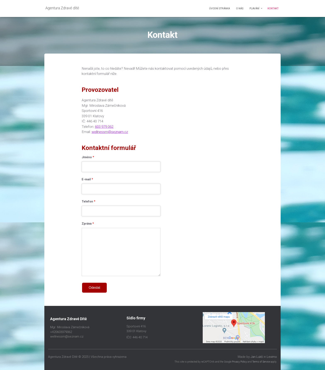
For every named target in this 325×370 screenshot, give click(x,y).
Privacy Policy (239, 361)
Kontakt (273, 8)
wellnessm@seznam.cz (110, 132)
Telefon (88, 201)
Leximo (272, 357)
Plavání (254, 8)
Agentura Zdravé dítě (62, 8)
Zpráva (88, 223)
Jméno (88, 157)
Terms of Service (261, 361)
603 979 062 (104, 127)
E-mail (87, 179)
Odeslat (94, 287)
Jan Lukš (257, 357)
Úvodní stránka (219, 8)
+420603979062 (61, 332)
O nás (239, 8)
